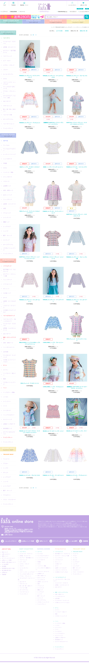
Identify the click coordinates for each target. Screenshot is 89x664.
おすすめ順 (59, 30)
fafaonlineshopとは (62, 11)
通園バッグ (6, 222)
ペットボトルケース (8, 347)
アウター (5, 463)
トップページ (4, 11)
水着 (4, 208)
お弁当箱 (5, 351)
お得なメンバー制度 (28, 541)
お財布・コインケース (9, 204)
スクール (5, 140)
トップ (52, 27)
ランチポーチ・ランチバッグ (9, 356)
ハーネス (5, 397)
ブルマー (5, 69)
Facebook (13, 5)
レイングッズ (7, 217)
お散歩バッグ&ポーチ (9, 424)
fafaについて (5, 552)
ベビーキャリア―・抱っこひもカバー (9, 320)
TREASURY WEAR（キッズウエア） (64, 27)
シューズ (5, 231)
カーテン (5, 369)
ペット (5, 387)
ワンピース (6, 459)
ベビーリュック (7, 56)
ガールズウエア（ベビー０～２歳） (9, 96)
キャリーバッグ (7, 419)
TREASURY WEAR (78, 21)
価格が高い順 (83, 30)
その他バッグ (7, 293)
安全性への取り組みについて (9, 562)
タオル (5, 78)
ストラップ (6, 240)
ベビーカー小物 (7, 114)
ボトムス (5, 472)
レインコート (7, 401)
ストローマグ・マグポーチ (9, 324)
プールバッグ (7, 213)
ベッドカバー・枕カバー (9, 374)
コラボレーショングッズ (9, 249)
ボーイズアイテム (8, 119)
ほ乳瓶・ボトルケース (9, 47)
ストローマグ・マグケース (9, 42)
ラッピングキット (8, 128)
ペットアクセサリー (8, 415)
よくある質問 (73, 541)
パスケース (6, 181)
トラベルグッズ (7, 266)
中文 (87, 8)
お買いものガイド (6, 554)
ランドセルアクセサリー (9, 149)
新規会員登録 (13, 11)
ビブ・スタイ (7, 60)
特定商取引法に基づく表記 (8, 568)
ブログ (4, 5)
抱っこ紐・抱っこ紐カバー (9, 110)
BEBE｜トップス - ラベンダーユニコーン (53, 167)
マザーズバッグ (7, 105)
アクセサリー (7, 495)
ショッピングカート (72, 5)
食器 (4, 379)
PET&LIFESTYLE (56, 21)
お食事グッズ (7, 186)
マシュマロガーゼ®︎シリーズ (9, 87)
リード (5, 406)
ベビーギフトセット (8, 123)
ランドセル (6, 145)
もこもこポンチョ (8, 74)
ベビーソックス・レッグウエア (9, 83)
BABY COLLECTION (11, 21)
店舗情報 (85, 541)
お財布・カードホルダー (9, 302)
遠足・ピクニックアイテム (9, 338)
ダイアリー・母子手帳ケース (9, 51)
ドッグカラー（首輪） (9, 392)
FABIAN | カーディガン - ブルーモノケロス (29, 475)
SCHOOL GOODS (33, 21)
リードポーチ (7, 410)
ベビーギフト (6, 38)
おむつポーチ (7, 101)
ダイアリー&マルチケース (9, 433)
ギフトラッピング (58, 541)
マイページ (22, 11)
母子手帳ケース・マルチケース (9, 270)
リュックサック (7, 199)
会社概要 (4, 566)
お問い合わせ (9, 534)
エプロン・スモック (8, 65)
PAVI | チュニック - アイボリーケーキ (30, 383)
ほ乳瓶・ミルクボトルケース (9, 329)
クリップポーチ (7, 177)
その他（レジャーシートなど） (9, 360)
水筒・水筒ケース (8, 190)
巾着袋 (5, 163)
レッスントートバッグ (9, 154)
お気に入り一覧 (83, 5)
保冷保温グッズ (7, 428)
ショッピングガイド (84, 11)
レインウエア (7, 486)
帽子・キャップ (7, 235)
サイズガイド (73, 11)
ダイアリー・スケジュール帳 (9, 275)
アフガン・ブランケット (9, 92)
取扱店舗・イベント (24, 5)
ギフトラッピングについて (8, 558)
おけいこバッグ (7, 195)
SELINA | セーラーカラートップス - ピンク (53, 431)
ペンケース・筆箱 (8, 172)
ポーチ (5, 297)
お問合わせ (4, 572)
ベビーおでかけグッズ (9, 315)
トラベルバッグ (7, 284)
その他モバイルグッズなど (9, 311)
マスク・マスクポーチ (9, 499)
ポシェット (6, 288)
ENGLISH (80, 8)
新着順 (67, 30)
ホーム (5, 365)
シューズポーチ (7, 158)
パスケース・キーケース (9, 306)
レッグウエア (7, 226)
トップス (5, 468)
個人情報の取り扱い (6, 570)
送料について (44, 541)
